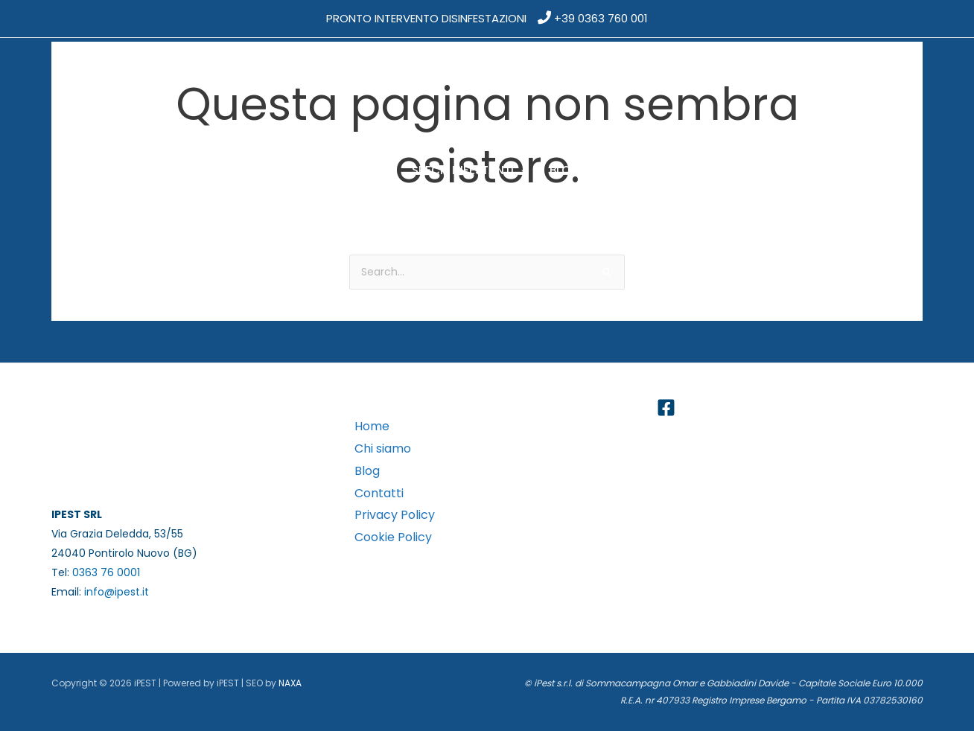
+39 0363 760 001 (601, 18)
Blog (367, 470)
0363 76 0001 (106, 572)
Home (371, 426)
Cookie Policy (393, 537)
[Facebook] (666, 407)
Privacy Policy (394, 514)
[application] (285, 170)
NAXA (290, 683)
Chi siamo (382, 448)
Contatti (379, 493)
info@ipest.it (116, 591)
